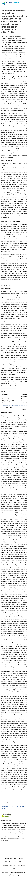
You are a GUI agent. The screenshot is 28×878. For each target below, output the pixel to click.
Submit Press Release (8, 862)
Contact (14, 868)
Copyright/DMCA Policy (9, 865)
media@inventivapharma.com (11, 405)
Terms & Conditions (20, 862)
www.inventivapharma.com (8, 388)
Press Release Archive (16, 858)
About (7, 858)
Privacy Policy (22, 865)
